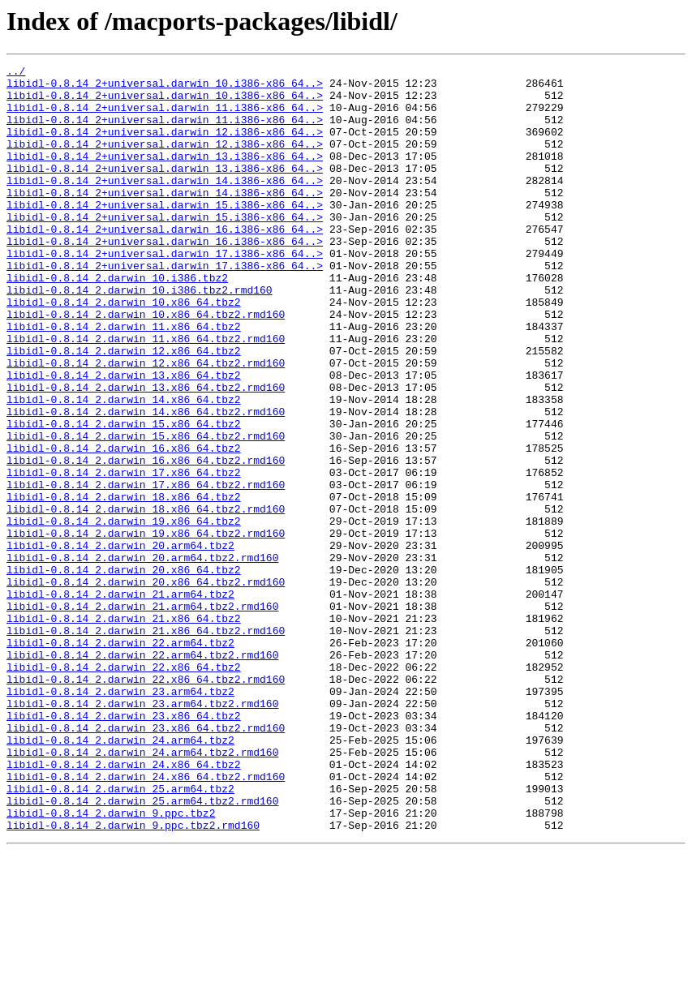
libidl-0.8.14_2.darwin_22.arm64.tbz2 (120, 759)
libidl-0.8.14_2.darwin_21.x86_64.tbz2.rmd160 (145, 744)
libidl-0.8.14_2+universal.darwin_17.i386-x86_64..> (164, 292)
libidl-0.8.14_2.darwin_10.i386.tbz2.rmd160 (139, 335)
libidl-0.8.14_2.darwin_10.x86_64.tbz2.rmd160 (145, 365)
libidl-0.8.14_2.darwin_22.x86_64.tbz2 (123, 788)
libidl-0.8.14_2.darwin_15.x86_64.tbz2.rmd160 (145, 511)
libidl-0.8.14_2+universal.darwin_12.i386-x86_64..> (164, 146)
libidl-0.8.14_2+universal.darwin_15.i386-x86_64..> (164, 233)
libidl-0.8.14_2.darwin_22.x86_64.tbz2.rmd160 (145, 803)
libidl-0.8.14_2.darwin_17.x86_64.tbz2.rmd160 (145, 569)
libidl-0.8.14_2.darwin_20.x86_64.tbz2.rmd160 (145, 686)
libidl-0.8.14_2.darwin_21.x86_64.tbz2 (123, 730)
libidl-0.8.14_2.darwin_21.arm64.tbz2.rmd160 (142, 715)
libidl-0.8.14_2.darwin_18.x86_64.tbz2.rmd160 (145, 598)
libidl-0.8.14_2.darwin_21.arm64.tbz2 (120, 700)
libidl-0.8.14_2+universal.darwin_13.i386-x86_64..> (164, 175)
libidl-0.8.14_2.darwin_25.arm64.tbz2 (120, 934)
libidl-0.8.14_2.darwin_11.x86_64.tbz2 (123, 379)
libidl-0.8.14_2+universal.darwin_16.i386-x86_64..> (164, 262)
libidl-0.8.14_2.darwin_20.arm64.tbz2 (120, 642)
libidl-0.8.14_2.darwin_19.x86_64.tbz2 (123, 613)
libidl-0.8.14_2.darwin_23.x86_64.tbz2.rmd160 (145, 861)
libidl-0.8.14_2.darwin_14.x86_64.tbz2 (123, 467)
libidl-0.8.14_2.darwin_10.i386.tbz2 (117, 321)
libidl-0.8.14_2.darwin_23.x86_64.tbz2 (123, 846)
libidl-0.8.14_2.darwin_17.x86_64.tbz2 (123, 554)
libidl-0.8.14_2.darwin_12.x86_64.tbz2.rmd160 (145, 423)
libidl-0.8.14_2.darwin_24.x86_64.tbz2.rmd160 (145, 919)
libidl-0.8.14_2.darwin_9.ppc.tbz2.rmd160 (133, 978)
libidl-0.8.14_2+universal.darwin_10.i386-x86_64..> (164, 87)
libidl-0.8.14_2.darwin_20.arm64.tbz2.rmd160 (142, 657)
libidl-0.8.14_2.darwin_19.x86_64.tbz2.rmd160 (145, 627)
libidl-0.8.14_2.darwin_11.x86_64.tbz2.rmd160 (145, 394)
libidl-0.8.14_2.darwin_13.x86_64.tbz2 (123, 438)
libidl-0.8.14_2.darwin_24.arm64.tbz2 (120, 876)
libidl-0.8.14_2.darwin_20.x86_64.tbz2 (123, 671)
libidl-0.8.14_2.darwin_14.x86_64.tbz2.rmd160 (145, 481)
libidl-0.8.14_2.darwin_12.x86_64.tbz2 (123, 408)
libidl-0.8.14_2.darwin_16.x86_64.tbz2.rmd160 (145, 540)
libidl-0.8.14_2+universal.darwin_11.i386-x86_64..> (164, 116)
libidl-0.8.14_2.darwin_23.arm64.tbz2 (120, 817)
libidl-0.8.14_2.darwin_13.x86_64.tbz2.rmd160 (145, 452)
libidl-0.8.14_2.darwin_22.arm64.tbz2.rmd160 (142, 773)
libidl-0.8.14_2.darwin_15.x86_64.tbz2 (123, 496)
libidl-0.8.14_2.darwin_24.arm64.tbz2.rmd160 (142, 890)
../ (15, 73)
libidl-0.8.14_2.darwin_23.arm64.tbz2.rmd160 (142, 832)
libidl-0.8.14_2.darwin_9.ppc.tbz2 (110, 963)
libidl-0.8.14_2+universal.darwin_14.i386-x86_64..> (164, 204)
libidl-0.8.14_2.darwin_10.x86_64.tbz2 (123, 350)
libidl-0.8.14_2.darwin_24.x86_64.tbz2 (123, 905)
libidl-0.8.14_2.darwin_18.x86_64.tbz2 (123, 584)
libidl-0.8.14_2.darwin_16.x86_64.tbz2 (123, 525)
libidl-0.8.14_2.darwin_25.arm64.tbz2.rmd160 (142, 949)
